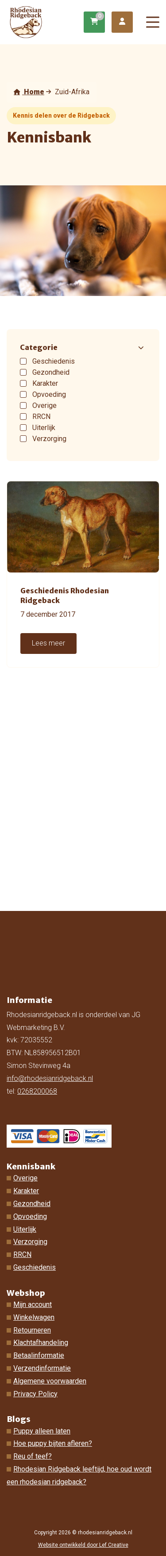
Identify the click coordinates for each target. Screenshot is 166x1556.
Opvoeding (30, 1216)
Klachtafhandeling (40, 1342)
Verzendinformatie (42, 1368)
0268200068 (37, 1091)
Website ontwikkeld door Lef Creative (83, 1545)
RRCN (22, 1254)
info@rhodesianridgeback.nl (50, 1078)
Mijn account (32, 1304)
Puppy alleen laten (41, 1431)
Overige (25, 1178)
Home (29, 92)
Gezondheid (31, 1203)
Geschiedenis (34, 1267)
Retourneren (32, 1330)
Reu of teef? (32, 1456)
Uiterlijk (24, 1229)
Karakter (26, 1191)
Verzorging (30, 1241)
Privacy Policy (35, 1394)
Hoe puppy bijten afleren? (52, 1443)
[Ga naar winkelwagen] (94, 22)
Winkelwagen (33, 1317)
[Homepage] (46, 21)
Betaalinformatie (38, 1355)
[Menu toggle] (152, 22)
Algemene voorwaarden (49, 1381)
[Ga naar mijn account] (122, 22)
